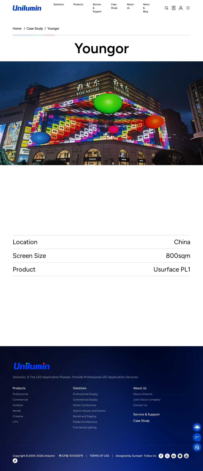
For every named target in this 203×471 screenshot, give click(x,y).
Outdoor (18, 405)
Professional (20, 394)
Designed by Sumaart (129, 456)
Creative (18, 416)
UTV (15, 422)
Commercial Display (85, 399)
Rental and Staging (84, 416)
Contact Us (140, 405)
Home (17, 28)
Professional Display (85, 394)
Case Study (35, 28)
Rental (17, 410)
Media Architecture (85, 422)
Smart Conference (84, 405)
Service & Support (146, 414)
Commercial (20, 399)
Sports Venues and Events (89, 410)
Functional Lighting (85, 427)
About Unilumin (142, 394)
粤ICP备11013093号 (71, 456)
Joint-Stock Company (147, 399)
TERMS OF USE (99, 456)
